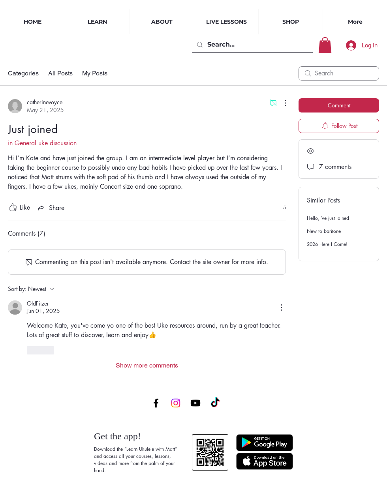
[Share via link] (50, 208)
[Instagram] (176, 403)
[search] (339, 73)
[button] (325, 45)
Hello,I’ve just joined (328, 218)
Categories (23, 73)
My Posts (94, 73)
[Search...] (251, 44)
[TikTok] (215, 403)
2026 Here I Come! (327, 244)
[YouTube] (195, 403)
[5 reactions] (280, 207)
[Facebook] (156, 403)
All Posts (60, 73)
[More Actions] (281, 103)
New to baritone (324, 231)
